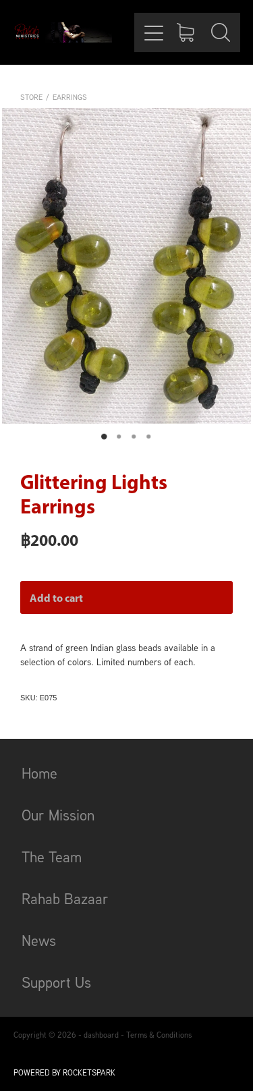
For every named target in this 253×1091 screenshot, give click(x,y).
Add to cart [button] (56, 598)
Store (31, 97)
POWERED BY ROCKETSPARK (64, 1072)
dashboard (101, 1035)
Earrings (70, 97)
